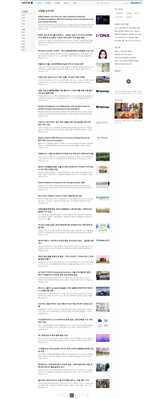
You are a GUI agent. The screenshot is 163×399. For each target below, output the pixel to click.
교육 (23, 21)
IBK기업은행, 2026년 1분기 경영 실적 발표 (130, 31)
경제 (23, 18)
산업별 (38, 3)
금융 (23, 24)
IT (22, 26)
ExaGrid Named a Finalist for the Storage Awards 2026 (61, 183)
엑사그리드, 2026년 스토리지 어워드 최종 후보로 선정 (60, 196)
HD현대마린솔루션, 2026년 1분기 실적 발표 (130, 34)
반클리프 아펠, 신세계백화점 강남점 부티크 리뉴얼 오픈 (60, 64)
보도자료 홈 (27, 3)
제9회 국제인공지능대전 (123, 64)
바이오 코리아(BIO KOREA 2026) (126, 61)
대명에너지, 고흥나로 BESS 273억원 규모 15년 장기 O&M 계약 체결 (66, 154)
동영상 (117, 71)
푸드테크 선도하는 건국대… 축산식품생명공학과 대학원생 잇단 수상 (66, 51)
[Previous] (60, 395)
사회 (23, 41)
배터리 (137, 13)
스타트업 (128, 17)
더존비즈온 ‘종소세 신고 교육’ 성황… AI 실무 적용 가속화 (61, 77)
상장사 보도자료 (122, 24)
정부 (23, 50)
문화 (23, 35)
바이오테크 (119, 17)
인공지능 (129, 13)
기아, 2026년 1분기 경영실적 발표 (127, 37)
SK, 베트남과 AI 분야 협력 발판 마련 (53, 335)
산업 (23, 44)
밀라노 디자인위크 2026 (123, 51)
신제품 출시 (119, 13)
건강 (23, 15)
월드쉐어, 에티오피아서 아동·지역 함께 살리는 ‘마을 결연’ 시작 (63, 380)
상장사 (66, 3)
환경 (23, 47)
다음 (141, 111)
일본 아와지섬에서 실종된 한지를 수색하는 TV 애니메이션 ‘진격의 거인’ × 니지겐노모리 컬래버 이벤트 (128, 93)
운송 (23, 38)
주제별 (47, 3)
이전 (116, 111)
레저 (23, 32)
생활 (23, 29)
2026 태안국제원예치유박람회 (125, 58)
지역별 (57, 3)
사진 (74, 3)
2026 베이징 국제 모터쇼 (123, 54)
